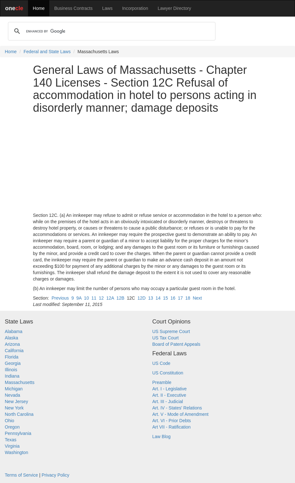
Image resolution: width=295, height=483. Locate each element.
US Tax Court (165, 337)
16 (173, 298)
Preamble (162, 382)
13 (150, 298)
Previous (60, 298)
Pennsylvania (18, 433)
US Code (161, 363)
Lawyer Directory (174, 8)
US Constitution (167, 372)
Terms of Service (21, 475)
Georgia (13, 363)
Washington (16, 452)
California (14, 350)
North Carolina (19, 414)
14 (158, 298)
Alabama (13, 331)
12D (141, 298)
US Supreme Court (171, 331)
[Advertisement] (147, 163)
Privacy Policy (55, 475)
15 (165, 298)
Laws (107, 8)
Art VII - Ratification (171, 427)
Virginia (12, 446)
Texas (11, 439)
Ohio (9, 420)
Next (197, 298)
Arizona (12, 344)
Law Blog (161, 436)
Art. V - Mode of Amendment (180, 414)
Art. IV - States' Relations (177, 407)
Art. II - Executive (169, 395)
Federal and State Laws (47, 51)
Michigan (14, 388)
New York (14, 407)
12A (110, 298)
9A (78, 298)
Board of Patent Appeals (176, 344)
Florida (11, 356)
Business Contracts (73, 8)
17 (180, 298)
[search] (110, 31)
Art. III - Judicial (167, 401)
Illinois (11, 369)
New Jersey (16, 401)
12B (120, 298)
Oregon (12, 427)
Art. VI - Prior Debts (171, 420)
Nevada (12, 395)
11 (93, 298)
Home (39, 8)
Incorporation (135, 8)
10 (86, 298)
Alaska (11, 337)
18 (187, 298)
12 (101, 298)
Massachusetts (19, 382)
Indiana (12, 376)
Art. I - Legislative (169, 388)
